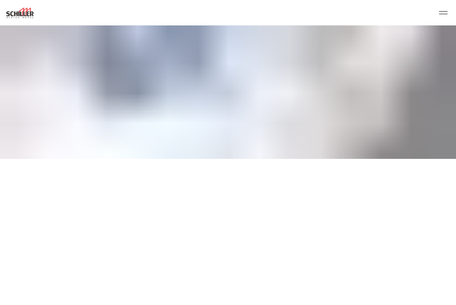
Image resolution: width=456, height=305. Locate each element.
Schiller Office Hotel (20, 13)
